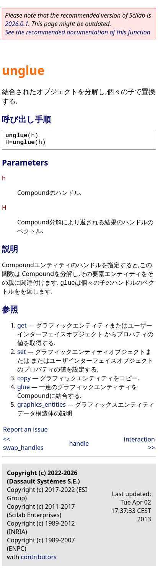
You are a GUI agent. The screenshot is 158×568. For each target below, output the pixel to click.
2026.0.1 (16, 23)
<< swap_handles (23, 443)
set (21, 351)
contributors (39, 557)
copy (24, 378)
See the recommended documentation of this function (77, 32)
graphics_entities (41, 404)
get (22, 325)
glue (23, 387)
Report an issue (25, 429)
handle (79, 443)
